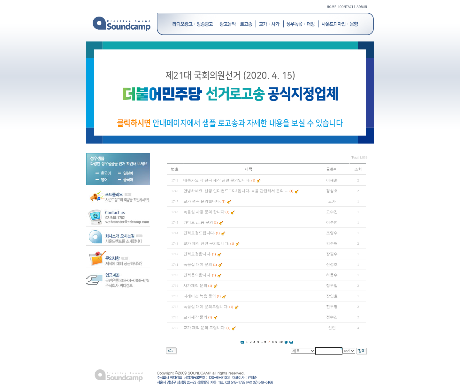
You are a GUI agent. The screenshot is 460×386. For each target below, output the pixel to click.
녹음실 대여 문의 (197, 264)
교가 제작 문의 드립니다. (204, 327)
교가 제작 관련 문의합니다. (206, 243)
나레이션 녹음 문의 (199, 296)
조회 (358, 169)
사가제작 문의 (195, 285)
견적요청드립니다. (199, 233)
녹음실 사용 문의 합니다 (204, 212)
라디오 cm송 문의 (198, 222)
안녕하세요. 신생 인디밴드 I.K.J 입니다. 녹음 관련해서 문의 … (235, 191)
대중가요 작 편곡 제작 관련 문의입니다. (216, 180)
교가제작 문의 (195, 317)
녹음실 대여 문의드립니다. (205, 306)
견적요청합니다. (197, 254)
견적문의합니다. (197, 275)
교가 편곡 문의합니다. (202, 201)
